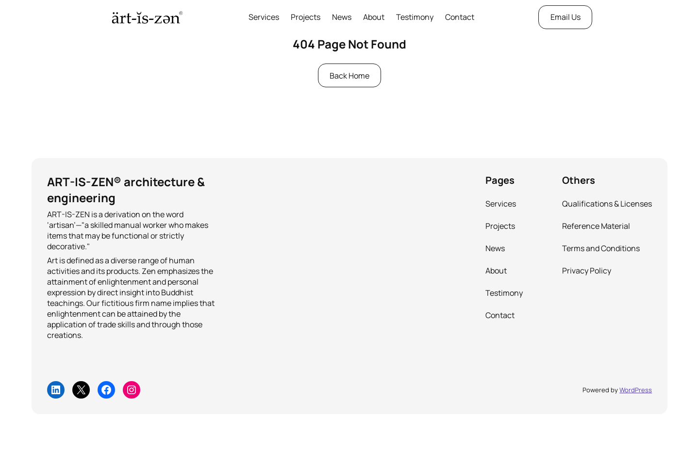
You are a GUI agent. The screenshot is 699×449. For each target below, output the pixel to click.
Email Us (565, 17)
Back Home (349, 75)
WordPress (635, 389)
